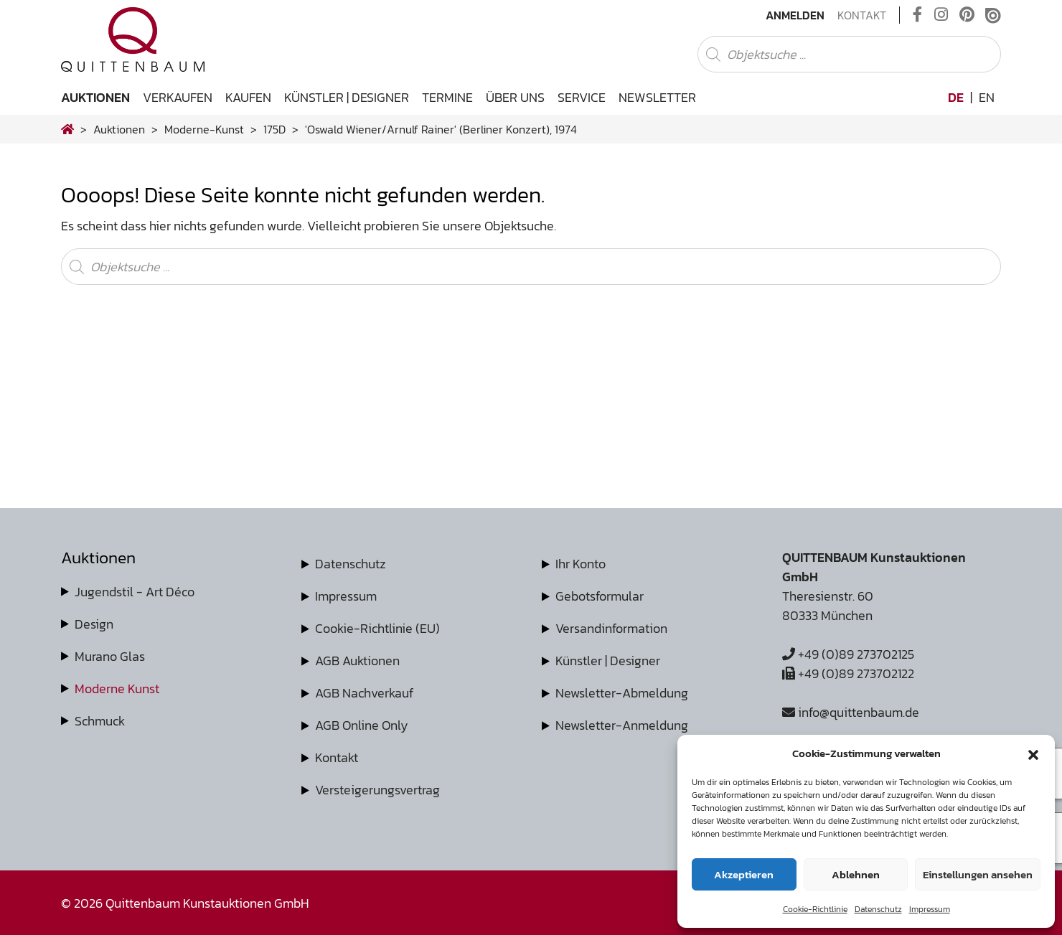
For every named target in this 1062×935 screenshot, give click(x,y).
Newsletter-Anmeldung (621, 725)
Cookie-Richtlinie (815, 909)
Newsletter (657, 97)
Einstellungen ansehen (978, 874)
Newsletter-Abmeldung (621, 693)
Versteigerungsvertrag (377, 789)
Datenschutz (878, 909)
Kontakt (861, 15)
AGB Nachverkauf (364, 693)
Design (94, 624)
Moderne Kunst (117, 688)
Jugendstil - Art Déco (134, 591)
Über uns (515, 97)
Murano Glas (110, 656)
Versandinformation (611, 628)
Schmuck (100, 720)
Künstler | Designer (346, 97)
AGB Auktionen (357, 660)
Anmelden (795, 15)
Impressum (929, 909)
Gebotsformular (599, 596)
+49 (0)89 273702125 (848, 654)
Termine (447, 97)
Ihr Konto (580, 563)
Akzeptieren (744, 874)
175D (274, 129)
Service (582, 97)
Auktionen (95, 97)
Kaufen (248, 97)
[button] (1033, 753)
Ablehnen (856, 874)
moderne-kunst (204, 129)
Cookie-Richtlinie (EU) (377, 628)
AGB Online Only (361, 725)
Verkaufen (177, 97)
